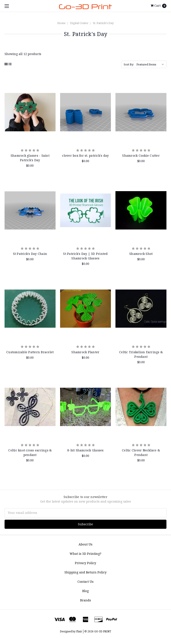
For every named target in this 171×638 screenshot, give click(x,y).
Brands (85, 600)
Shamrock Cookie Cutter (141, 155)
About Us (85, 544)
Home (61, 23)
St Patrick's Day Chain (30, 254)
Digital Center (79, 23)
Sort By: (129, 64)
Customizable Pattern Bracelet (30, 352)
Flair (79, 631)
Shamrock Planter (85, 352)
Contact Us (85, 581)
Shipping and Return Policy (85, 572)
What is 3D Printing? (85, 554)
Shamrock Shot (141, 254)
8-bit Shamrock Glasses (85, 450)
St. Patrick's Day (103, 23)
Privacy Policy (85, 563)
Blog (85, 591)
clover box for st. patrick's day (85, 155)
